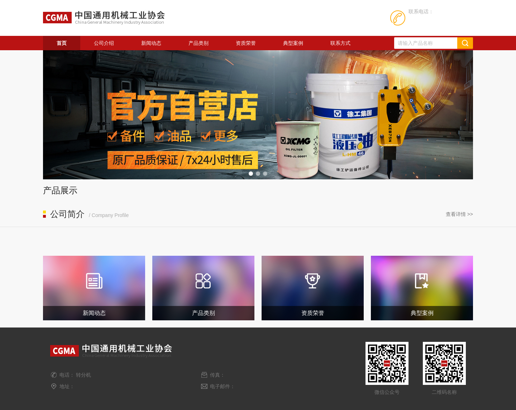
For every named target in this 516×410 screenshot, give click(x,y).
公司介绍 (104, 43)
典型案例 (293, 43)
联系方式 (340, 43)
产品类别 (198, 43)
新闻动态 (151, 43)
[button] (251, 173)
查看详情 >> (459, 214)
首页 (62, 43)
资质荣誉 (246, 43)
